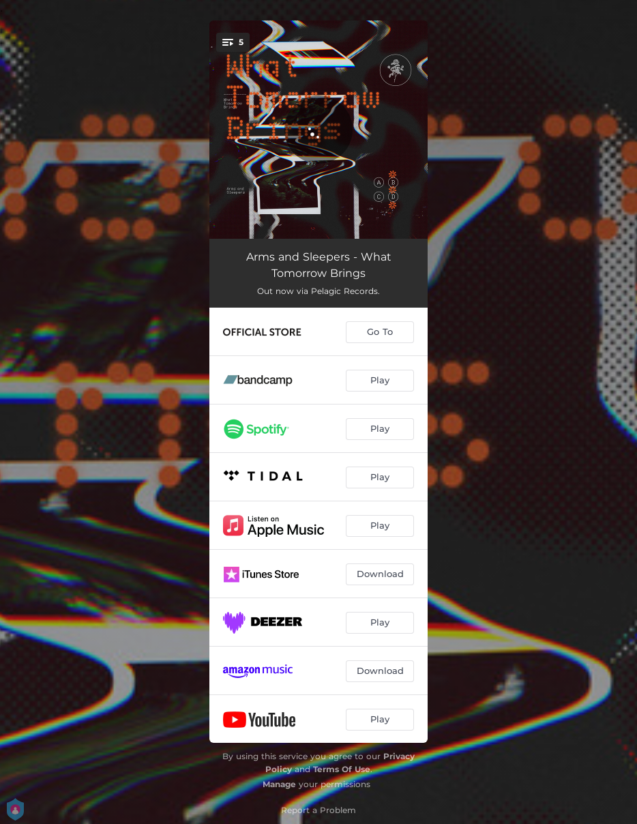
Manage (279, 784)
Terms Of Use (341, 769)
